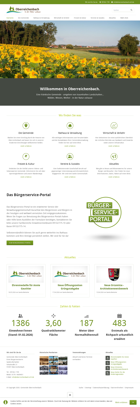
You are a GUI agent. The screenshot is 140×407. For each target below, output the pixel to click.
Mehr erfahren (121, 402)
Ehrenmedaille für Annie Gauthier (26, 287)
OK (133, 402)
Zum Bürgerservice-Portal (20, 243)
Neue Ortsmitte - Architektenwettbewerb (114, 287)
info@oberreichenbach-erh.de (23, 377)
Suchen (131, 10)
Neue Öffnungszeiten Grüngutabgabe (70, 287)
